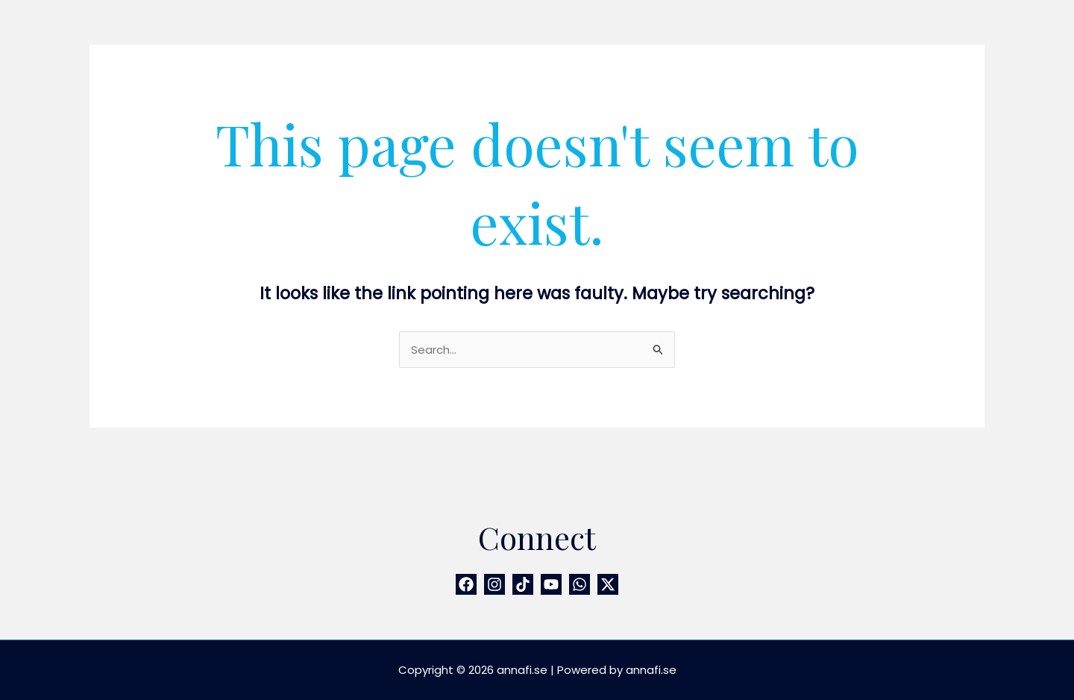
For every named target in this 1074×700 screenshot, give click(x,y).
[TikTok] (522, 584)
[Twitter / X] (607, 584)
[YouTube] (551, 584)
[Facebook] (466, 584)
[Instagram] (494, 584)
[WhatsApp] (579, 584)
